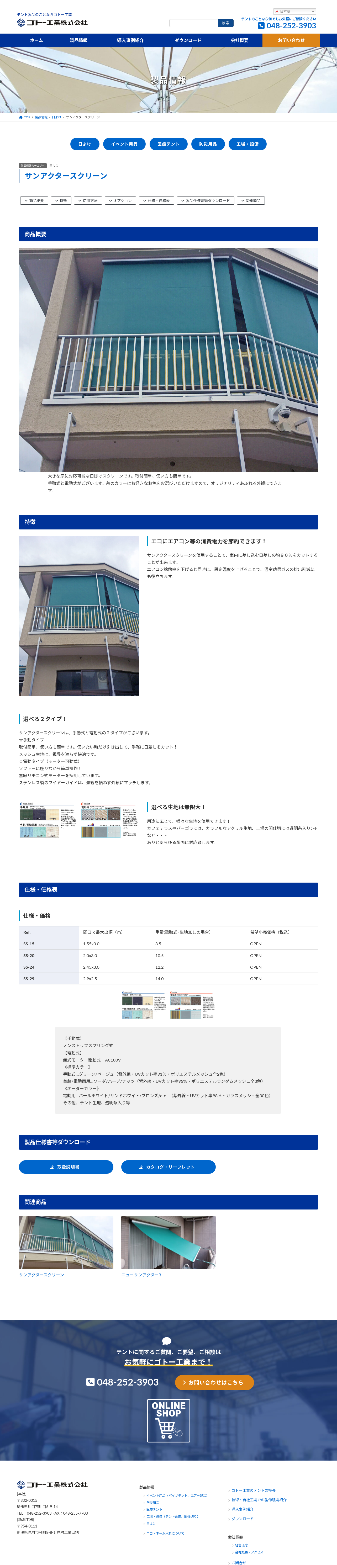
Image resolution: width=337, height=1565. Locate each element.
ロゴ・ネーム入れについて (165, 1533)
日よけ (54, 166)
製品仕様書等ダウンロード (205, 200)
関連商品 (251, 200)
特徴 (61, 200)
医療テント (168, 143)
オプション (120, 200)
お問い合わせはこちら (216, 1382)
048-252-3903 (291, 25)
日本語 (283, 11)
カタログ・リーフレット (170, 1166)
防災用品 (208, 143)
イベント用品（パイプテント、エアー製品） (177, 1495)
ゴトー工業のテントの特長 (253, 1490)
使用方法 (88, 200)
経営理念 (241, 1545)
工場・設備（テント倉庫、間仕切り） (173, 1517)
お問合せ (239, 1563)
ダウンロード (242, 1518)
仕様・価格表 (156, 200)
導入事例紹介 (242, 1509)
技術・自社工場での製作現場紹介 (259, 1500)
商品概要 (34, 200)
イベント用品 (124, 143)
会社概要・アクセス (249, 1552)
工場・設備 (247, 143)
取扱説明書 (68, 1166)
